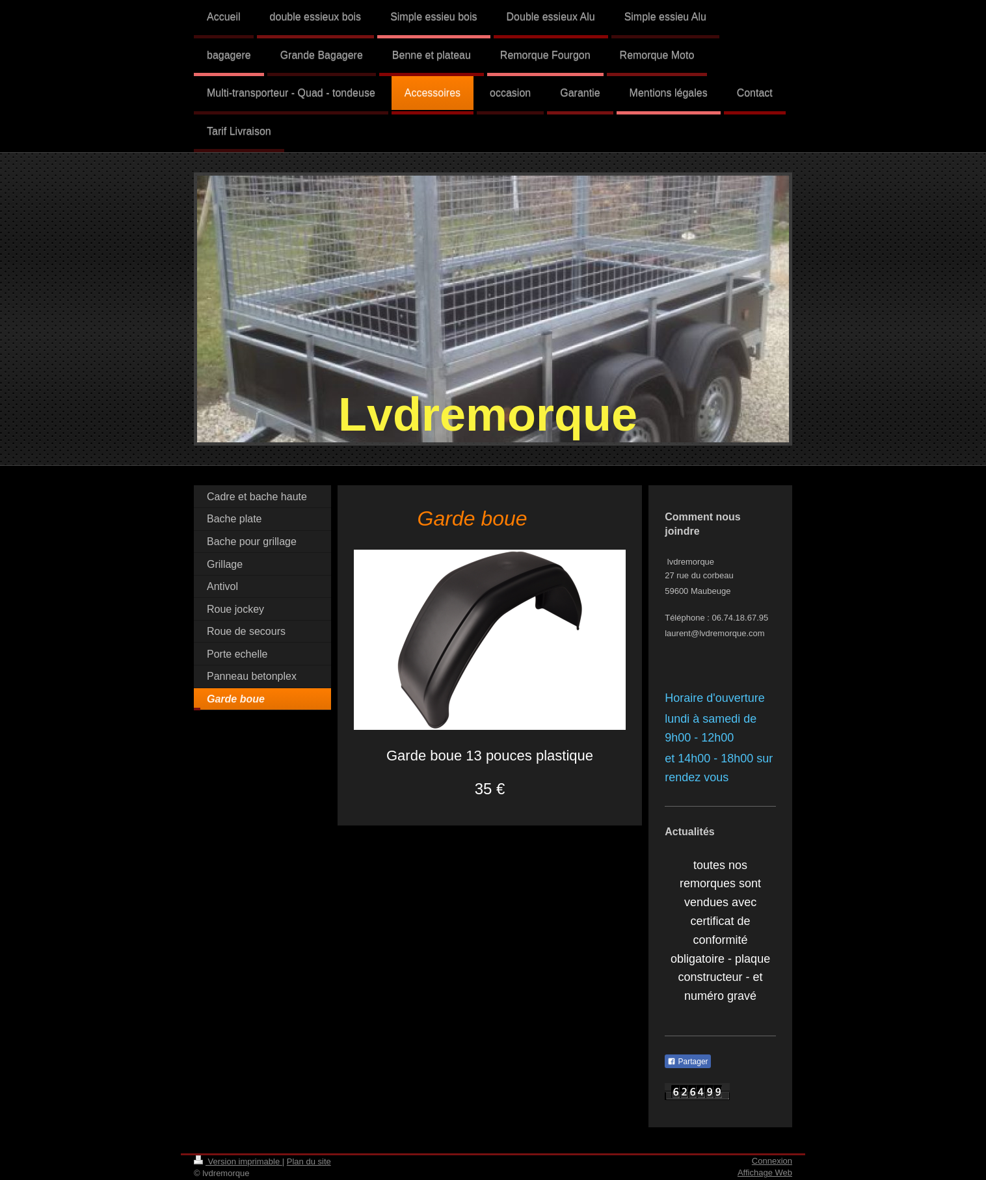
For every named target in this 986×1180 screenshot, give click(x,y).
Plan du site (309, 1161)
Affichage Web (765, 1172)
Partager (687, 1061)
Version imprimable (238, 1161)
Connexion (772, 1161)
